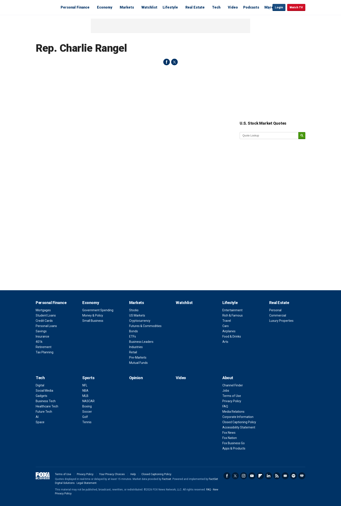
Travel (226, 320)
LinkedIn (268, 475)
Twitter (235, 475)
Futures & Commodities (145, 326)
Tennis (86, 422)
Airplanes (229, 331)
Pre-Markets (137, 357)
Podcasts (251, 7)
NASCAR (88, 401)
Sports (88, 377)
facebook (166, 62)
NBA (85, 390)
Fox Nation (229, 438)
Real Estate (195, 7)
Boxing (87, 406)
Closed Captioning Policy (239, 422)
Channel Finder (232, 385)
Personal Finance (75, 7)
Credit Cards (44, 320)
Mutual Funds (138, 362)
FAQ (225, 406)
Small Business (92, 320)
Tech (216, 7)
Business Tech (46, 401)
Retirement (43, 347)
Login (279, 7)
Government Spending (97, 310)
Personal (275, 310)
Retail (133, 352)
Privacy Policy (231, 401)
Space (40, 422)
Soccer (87, 411)
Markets (127, 7)
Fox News (229, 432)
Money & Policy (92, 315)
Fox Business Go (233, 443)
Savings (41, 331)
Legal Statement (87, 483)
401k (39, 341)
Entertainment (232, 310)
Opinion (136, 377)
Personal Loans (46, 326)
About (227, 377)
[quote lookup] (269, 135)
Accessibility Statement (238, 427)
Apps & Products (233, 448)
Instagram (243, 475)
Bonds (133, 331)
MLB (85, 396)
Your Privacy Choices (112, 474)
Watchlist (149, 7)
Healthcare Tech (47, 406)
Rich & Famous (232, 315)
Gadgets (41, 396)
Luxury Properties (281, 320)
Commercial (277, 315)
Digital (40, 385)
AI (37, 417)
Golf (85, 417)
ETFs (132, 336)
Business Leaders (141, 341)
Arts (225, 341)
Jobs (225, 390)
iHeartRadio (301, 475)
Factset (166, 479)
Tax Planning (44, 352)
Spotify (293, 475)
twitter (174, 62)
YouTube (251, 475)
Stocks (134, 310)
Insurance (42, 336)
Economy (104, 7)
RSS (276, 475)
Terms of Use (231, 396)
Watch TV (296, 7)
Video (233, 7)
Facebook (226, 475)
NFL (84, 385)
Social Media (44, 390)
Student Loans (46, 315)
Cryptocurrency (139, 320)
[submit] (301, 135)
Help (133, 474)
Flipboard (260, 475)
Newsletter (285, 475)
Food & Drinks (231, 336)
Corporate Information (237, 417)
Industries (136, 347)
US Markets (137, 315)
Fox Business (46, 7)
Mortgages (43, 310)
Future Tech (44, 411)
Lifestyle (170, 7)
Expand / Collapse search (268, 7)
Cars (225, 326)
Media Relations (233, 411)
